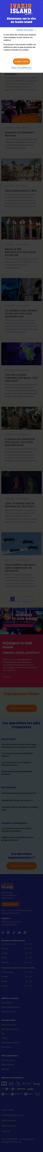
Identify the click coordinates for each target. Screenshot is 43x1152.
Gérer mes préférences (21, 68)
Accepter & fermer (21, 61)
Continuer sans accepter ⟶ (26, 30)
